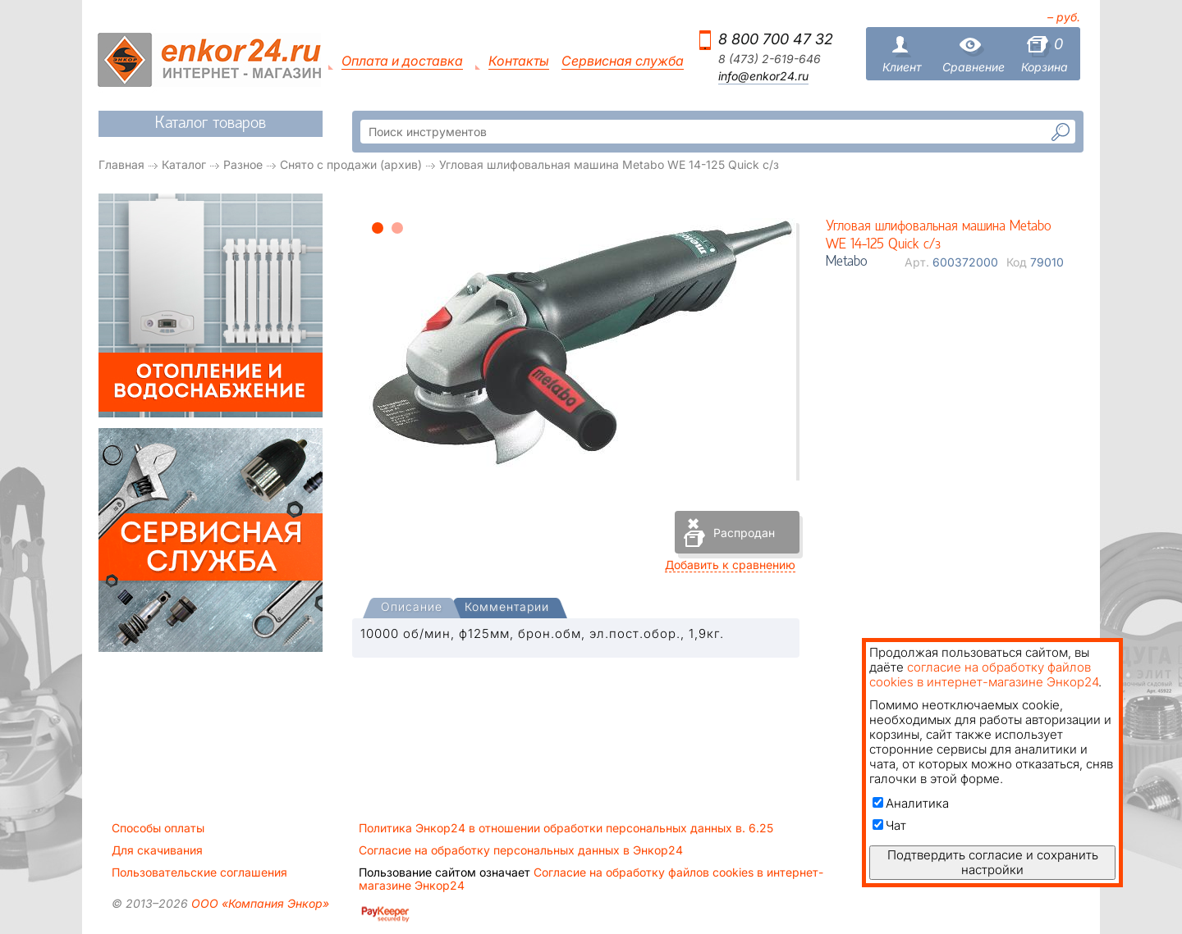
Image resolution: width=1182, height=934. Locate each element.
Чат (889, 825)
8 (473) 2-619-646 (769, 59)
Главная (121, 164)
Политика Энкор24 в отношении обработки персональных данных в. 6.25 (566, 828)
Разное (243, 164)
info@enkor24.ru (763, 76)
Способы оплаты (158, 828)
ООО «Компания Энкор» (258, 903)
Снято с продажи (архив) (351, 164)
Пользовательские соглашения (199, 872)
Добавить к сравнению (730, 565)
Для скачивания (157, 850)
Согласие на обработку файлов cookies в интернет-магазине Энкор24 (591, 879)
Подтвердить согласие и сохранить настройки (992, 862)
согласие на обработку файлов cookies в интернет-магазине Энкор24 (983, 674)
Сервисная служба (622, 61)
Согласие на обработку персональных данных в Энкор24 (521, 850)
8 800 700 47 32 (775, 39)
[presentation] (411, 608)
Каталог (184, 164)
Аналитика (911, 803)
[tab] (411, 608)
